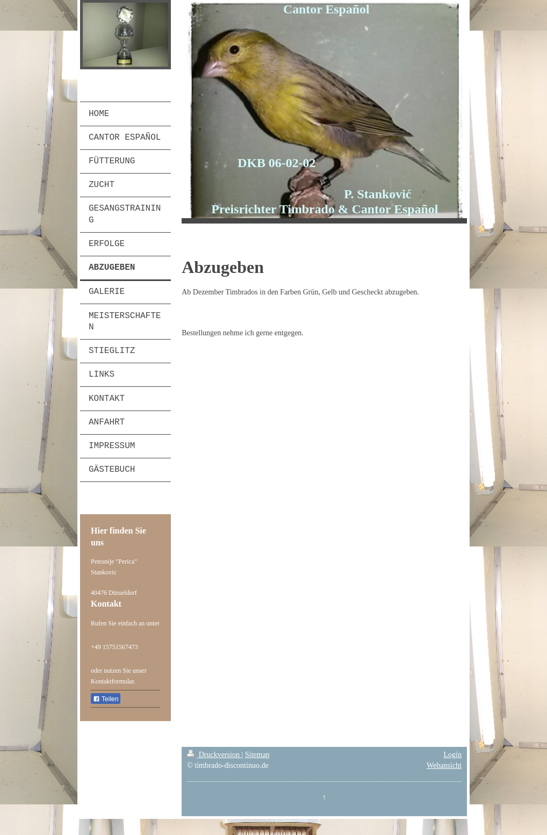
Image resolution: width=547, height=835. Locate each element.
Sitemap (257, 755)
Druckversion (214, 755)
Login (453, 755)
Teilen (105, 699)
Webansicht (444, 765)
